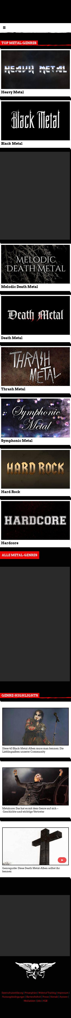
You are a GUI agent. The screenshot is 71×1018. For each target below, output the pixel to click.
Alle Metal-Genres (19, 555)
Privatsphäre (31, 992)
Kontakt (55, 996)
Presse (46, 996)
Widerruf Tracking (47, 992)
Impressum (63, 992)
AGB (45, 1000)
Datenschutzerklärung (13, 992)
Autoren (64, 996)
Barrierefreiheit (34, 996)
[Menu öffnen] (4, 27)
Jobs (39, 1000)
